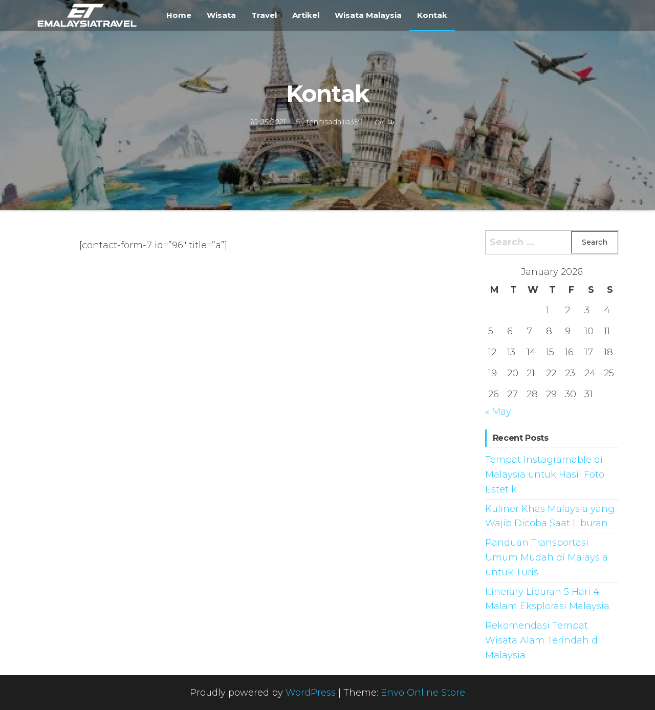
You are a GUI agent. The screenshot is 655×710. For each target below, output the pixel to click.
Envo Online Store (423, 692)
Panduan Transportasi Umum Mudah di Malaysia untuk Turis (546, 557)
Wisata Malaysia (368, 15)
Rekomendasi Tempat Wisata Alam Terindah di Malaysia (542, 640)
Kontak (432, 15)
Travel (264, 15)
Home (178, 15)
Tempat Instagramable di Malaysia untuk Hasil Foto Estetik (544, 474)
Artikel (305, 15)
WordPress (311, 692)
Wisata (221, 15)
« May (498, 411)
